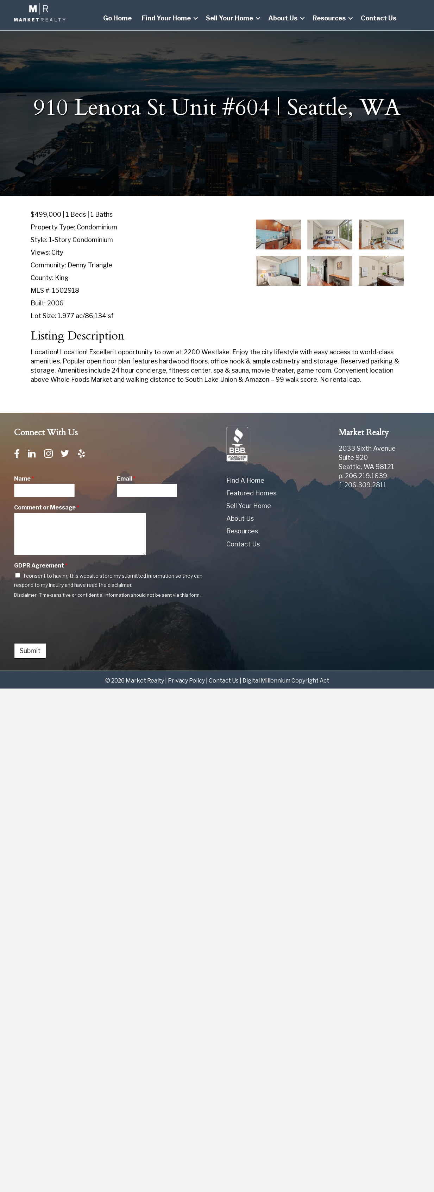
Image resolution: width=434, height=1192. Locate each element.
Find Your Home (166, 18)
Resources (329, 18)
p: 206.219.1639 (363, 476)
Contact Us (378, 18)
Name (24, 478)
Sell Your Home (229, 18)
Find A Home (245, 480)
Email (126, 478)
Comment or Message (46, 507)
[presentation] (67, 631)
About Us (282, 18)
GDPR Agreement (41, 565)
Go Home (117, 18)
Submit (30, 650)
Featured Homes (251, 493)
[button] (196, 18)
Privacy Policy (186, 680)
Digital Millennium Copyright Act (286, 680)
